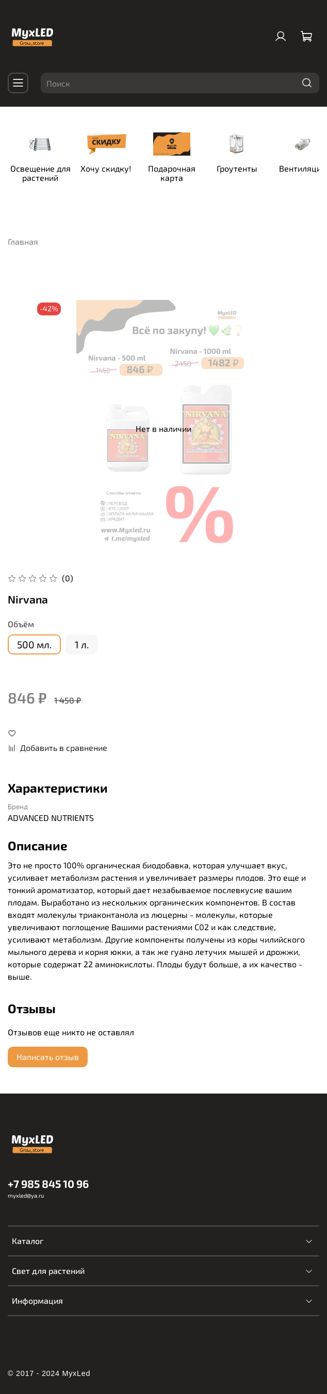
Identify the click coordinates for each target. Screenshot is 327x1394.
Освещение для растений (47, 176)
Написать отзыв (48, 1050)
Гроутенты (267, 171)
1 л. (82, 638)
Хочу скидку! (120, 171)
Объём (21, 618)
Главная (23, 235)
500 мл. (34, 638)
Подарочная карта (193, 171)
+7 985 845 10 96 (48, 1176)
